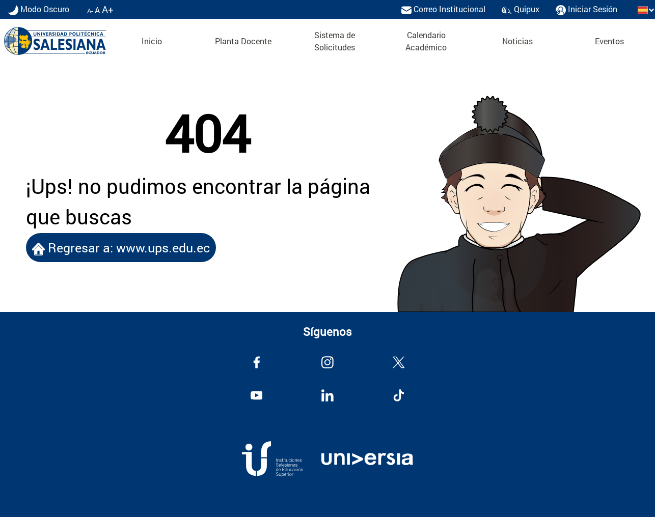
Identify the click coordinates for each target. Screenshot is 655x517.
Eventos (609, 41)
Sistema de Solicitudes (334, 41)
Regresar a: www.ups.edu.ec (121, 247)
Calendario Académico (426, 41)
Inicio (152, 41)
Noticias (517, 41)
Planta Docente (243, 41)
